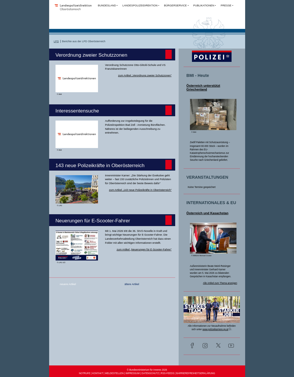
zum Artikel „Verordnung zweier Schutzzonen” (145, 75)
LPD (56, 41)
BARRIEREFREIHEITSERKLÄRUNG (195, 373)
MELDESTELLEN (114, 373)
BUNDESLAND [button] (107, 5)
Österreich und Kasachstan (207, 213)
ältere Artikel (132, 284)
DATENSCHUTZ (150, 373)
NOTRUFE (84, 373)
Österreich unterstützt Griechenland (203, 87)
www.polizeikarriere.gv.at (215, 329)
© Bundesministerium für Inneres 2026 (147, 370)
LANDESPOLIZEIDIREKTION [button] (139, 5)
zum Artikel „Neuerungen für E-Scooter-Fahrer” (144, 249)
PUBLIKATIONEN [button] (203, 5)
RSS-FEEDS (167, 373)
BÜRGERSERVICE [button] (175, 5)
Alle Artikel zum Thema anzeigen (220, 283)
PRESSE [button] (226, 5)
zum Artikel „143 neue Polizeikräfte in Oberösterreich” (140, 189)
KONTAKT (97, 373)
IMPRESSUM (132, 373)
